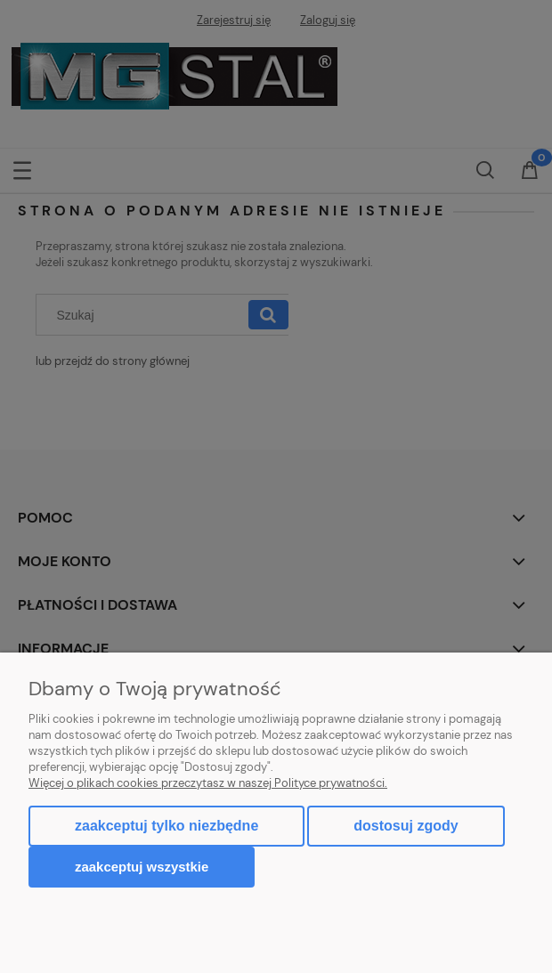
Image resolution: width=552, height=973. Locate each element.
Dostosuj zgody (405, 825)
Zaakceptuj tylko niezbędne (166, 825)
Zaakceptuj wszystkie (141, 866)
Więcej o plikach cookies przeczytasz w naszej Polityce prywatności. (207, 783)
